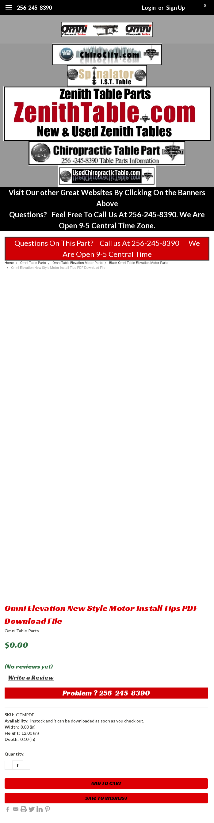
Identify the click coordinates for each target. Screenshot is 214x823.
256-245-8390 (34, 7)
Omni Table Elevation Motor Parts (77, 263)
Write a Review (31, 677)
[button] (107, 54)
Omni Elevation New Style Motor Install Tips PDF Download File (58, 268)
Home (9, 263)
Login (149, 7)
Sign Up (175, 7)
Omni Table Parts (33, 263)
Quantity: (15, 753)
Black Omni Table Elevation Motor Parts (138, 263)
